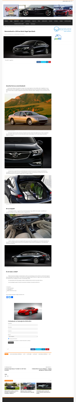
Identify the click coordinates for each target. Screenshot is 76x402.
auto (8, 26)
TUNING (61, 21)
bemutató (19, 34)
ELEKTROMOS (27, 21)
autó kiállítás (10, 34)
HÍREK (11, 21)
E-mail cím (9, 330)
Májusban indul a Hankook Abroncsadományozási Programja (27, 391)
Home (5, 26)
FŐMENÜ (6, 21)
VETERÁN (56, 21)
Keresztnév (10, 327)
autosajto (35, 354)
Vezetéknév (10, 323)
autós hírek (29, 354)
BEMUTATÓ (16, 21)
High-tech (34, 21)
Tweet (43, 62)
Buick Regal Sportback (43, 354)
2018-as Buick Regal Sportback (16, 354)
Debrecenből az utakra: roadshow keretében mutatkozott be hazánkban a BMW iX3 (11, 392)
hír (22, 34)
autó (24, 354)
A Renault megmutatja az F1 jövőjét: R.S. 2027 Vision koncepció (15, 369)
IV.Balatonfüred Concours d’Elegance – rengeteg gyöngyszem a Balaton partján (41, 369)
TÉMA (39, 21)
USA (23, 34)
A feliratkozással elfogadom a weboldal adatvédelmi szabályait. (19, 340)
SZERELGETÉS (44, 21)
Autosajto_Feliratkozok (12, 338)
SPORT (22, 21)
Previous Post (8, 367)
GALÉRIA (27, 23)
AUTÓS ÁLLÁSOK (68, 21)
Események (33, 23)
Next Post (48, 367)
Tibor (6, 60)
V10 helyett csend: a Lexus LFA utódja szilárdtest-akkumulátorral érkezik (43, 392)
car (49, 354)
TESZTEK (50, 21)
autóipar (15, 34)
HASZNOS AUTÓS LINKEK (19, 23)
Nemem (9, 334)
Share (38, 62)
